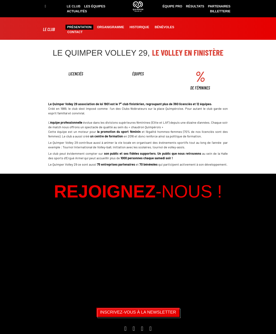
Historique (139, 27)
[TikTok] (142, 329)
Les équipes (94, 6)
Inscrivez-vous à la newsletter (138, 312)
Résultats (195, 6)
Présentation (79, 27)
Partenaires (219, 6)
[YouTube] (150, 329)
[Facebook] (134, 329)
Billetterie (220, 11)
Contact (75, 32)
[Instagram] (125, 329)
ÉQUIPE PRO (172, 6)
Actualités (77, 11)
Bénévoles (164, 27)
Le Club (73, 6)
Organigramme (110, 27)
